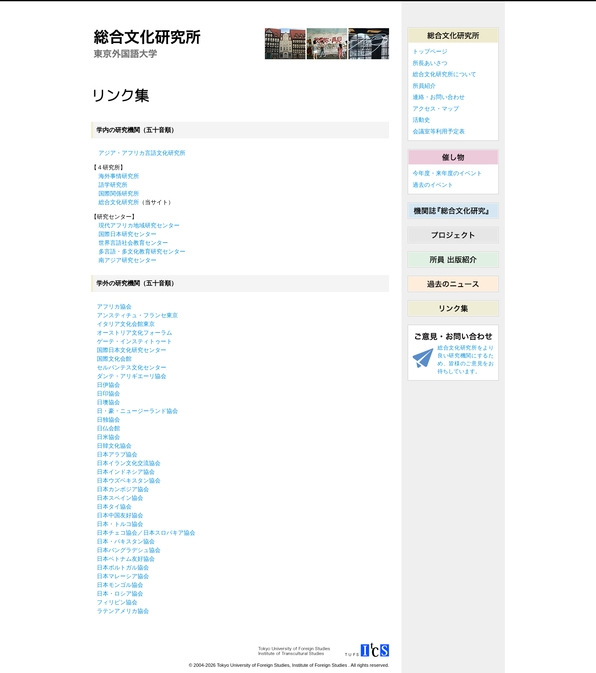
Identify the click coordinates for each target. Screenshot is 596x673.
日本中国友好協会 (120, 515)
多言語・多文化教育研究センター (142, 251)
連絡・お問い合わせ (439, 97)
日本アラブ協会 (117, 454)
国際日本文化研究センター (131, 350)
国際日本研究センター (127, 234)
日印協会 (108, 393)
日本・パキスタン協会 (126, 541)
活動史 (421, 119)
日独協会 (108, 419)
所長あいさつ (430, 63)
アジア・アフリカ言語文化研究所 (142, 153)
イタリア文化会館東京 (126, 324)
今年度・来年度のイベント (447, 173)
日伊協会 (108, 384)
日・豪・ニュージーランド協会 (137, 411)
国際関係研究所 (119, 193)
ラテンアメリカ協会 (123, 611)
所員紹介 (424, 85)
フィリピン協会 (117, 602)
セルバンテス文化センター (131, 367)
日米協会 (108, 437)
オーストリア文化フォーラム (134, 332)
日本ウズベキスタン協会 (129, 480)
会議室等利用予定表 (439, 131)
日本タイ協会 (114, 506)
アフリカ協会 (114, 306)
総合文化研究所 (119, 202)
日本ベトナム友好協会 (126, 558)
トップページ (430, 51)
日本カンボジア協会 (123, 489)
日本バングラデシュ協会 (129, 550)
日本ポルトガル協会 (123, 567)
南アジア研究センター (127, 260)
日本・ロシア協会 (120, 593)
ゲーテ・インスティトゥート (134, 341)
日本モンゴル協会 (120, 584)
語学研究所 (113, 184)
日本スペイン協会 (120, 497)
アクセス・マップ (436, 108)
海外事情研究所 (119, 176)
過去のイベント (433, 184)
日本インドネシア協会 (126, 471)
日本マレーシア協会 (123, 576)
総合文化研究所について (444, 74)
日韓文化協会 (114, 445)
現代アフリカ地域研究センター (139, 225)
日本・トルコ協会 (120, 524)
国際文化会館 (114, 358)
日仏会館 (108, 428)
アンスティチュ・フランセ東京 (137, 315)
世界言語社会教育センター (133, 242)
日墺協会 (108, 402)
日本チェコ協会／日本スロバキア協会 (146, 532)
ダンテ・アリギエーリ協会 (131, 376)
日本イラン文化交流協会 (129, 463)
